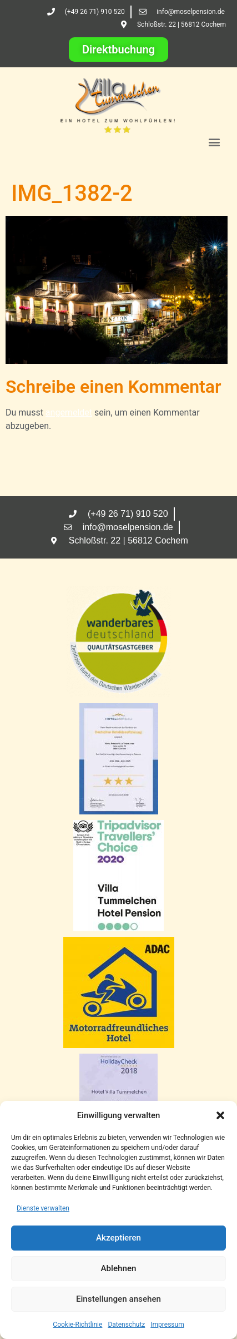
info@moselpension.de (191, 12)
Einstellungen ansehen (118, 1299)
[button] (220, 1115)
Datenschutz (126, 1324)
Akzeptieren (118, 1238)
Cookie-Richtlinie (77, 1324)
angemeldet (69, 412)
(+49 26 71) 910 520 (95, 12)
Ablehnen (118, 1269)
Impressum (167, 1324)
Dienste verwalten (43, 1208)
